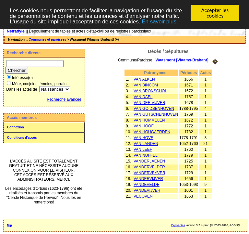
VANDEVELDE (147, 184)
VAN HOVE (143, 137)
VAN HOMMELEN (149, 120)
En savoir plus (159, 21)
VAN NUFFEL (146, 155)
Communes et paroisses (47, 39)
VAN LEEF (143, 149)
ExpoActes (178, 225)
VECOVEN (143, 196)
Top (9, 225)
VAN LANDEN (146, 143)
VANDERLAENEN (149, 161)
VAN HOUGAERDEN (152, 131)
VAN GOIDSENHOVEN (154, 108)
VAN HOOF (144, 126)
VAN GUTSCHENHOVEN (156, 114)
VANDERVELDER (149, 166)
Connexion (15, 127)
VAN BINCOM (146, 85)
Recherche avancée (64, 99)
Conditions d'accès (22, 137)
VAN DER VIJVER (149, 102)
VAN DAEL (143, 96)
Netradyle (16, 31)
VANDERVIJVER (148, 178)
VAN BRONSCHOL (150, 90)
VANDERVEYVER (149, 172)
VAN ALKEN (144, 79)
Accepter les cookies (215, 13)
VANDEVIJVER (147, 190)
